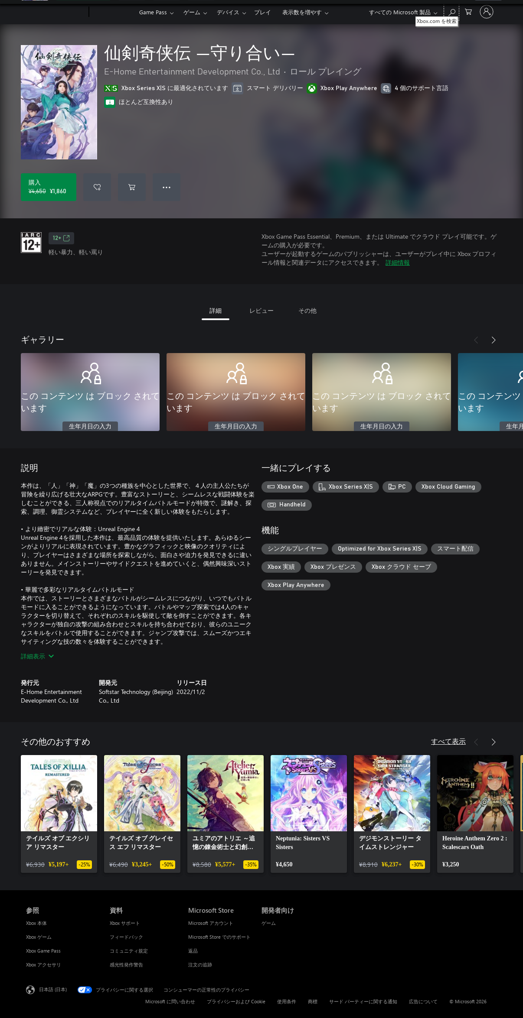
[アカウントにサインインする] (486, 11)
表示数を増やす (302, 12)
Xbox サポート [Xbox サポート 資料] (125, 923)
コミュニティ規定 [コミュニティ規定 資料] (129, 950)
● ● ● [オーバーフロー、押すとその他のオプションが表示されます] (167, 187)
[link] (59, 814)
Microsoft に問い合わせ (170, 1001)
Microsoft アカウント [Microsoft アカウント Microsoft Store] (210, 923)
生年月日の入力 (90, 427)
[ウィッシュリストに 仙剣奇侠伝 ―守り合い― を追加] (97, 187)
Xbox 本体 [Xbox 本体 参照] (36, 923)
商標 (312, 1001)
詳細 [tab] (215, 310)
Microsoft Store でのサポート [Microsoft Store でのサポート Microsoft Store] (219, 937)
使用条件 (286, 1001)
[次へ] (493, 340)
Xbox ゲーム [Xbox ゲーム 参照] (39, 937)
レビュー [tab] (261, 310)
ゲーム (191, 12)
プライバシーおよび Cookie (236, 1001)
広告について (423, 1001)
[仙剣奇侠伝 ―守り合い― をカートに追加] (132, 187)
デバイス (228, 12)
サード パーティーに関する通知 (363, 1001)
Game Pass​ (153, 12)
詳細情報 (398, 262)
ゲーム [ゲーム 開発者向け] (269, 923)
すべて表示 (448, 741)
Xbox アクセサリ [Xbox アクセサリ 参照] (43, 964)
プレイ (262, 12)
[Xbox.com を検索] (451, 11)
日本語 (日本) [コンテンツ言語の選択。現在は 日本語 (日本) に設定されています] (53, 989)
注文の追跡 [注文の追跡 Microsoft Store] (200, 964)
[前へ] (476, 340)
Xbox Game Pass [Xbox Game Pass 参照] (43, 950)
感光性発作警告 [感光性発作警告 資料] (126, 964)
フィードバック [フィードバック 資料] (126, 937)
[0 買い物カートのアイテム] (468, 11)
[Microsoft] (55, 12)
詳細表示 (37, 656)
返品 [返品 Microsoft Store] (193, 950)
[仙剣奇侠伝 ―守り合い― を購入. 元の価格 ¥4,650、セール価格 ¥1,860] (48, 187)
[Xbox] (113, 12)
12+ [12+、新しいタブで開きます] (61, 238)
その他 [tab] (307, 310)
